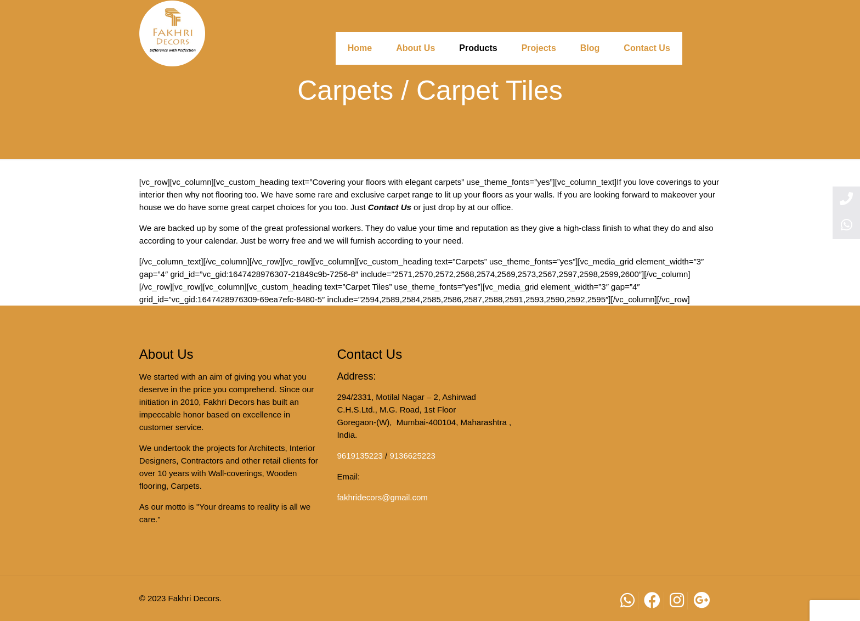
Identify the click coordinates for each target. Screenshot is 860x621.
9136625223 (412, 455)
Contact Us (389, 207)
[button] (835, 610)
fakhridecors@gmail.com (382, 497)
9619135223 (359, 455)
